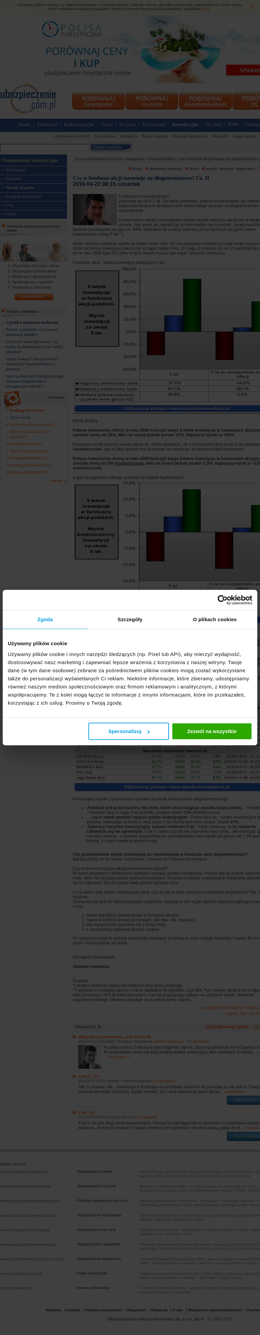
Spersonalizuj (129, 731)
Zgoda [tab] (45, 619)
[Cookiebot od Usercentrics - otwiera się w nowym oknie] (222, 600)
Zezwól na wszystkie (212, 731)
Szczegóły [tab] (129, 619)
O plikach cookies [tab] (215, 619)
